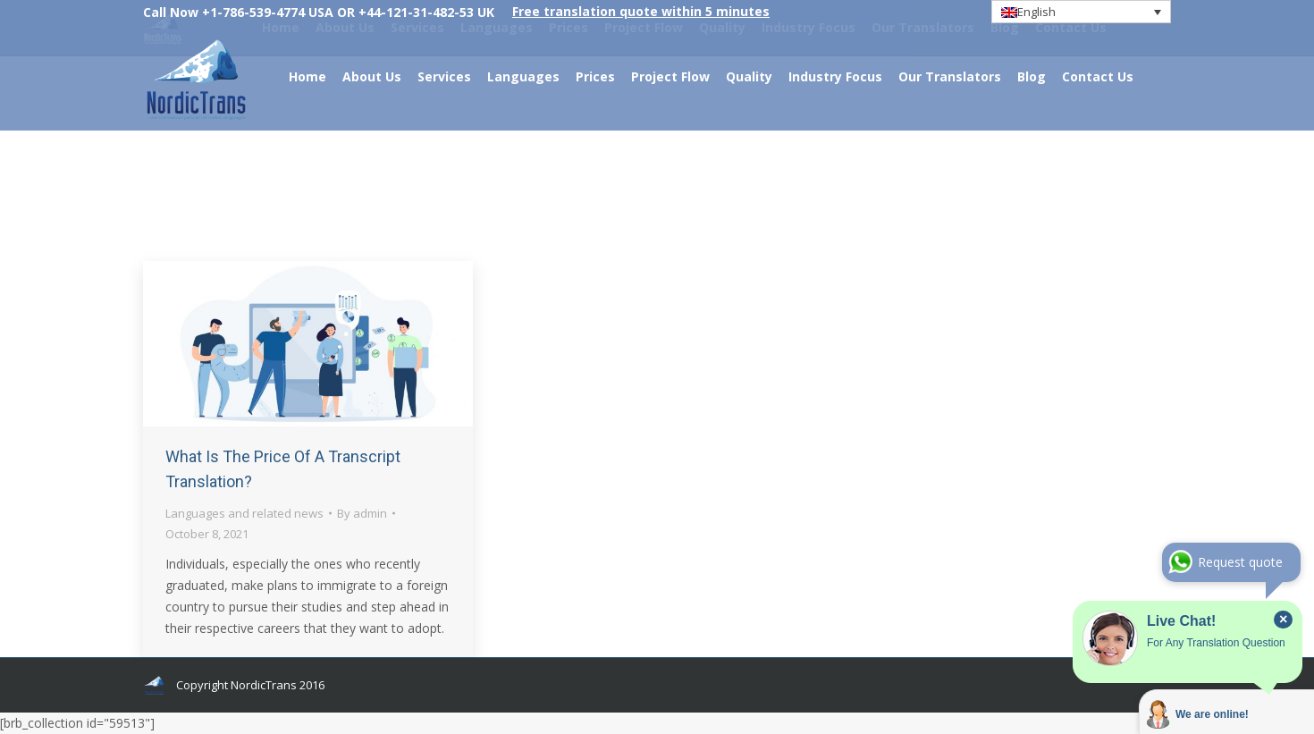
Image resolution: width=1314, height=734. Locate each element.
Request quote (1240, 561)
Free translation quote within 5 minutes (641, 11)
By (362, 513)
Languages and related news (244, 513)
